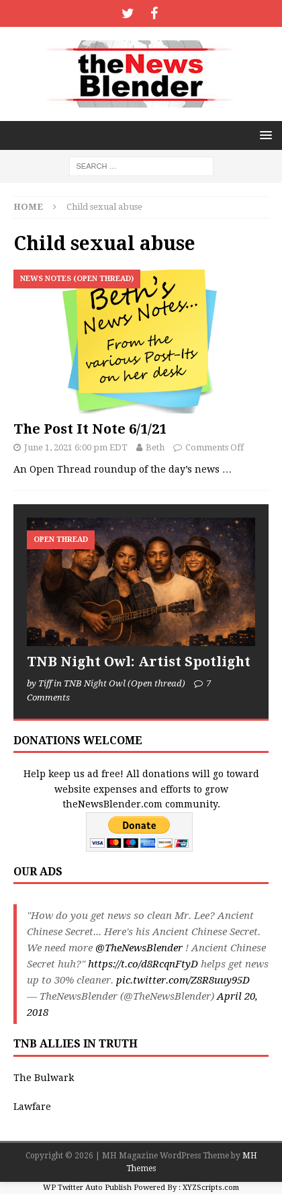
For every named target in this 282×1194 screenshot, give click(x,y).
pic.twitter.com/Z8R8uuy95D (183, 980)
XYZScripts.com (211, 1187)
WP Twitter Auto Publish (87, 1187)
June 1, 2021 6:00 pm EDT (76, 447)
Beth (155, 447)
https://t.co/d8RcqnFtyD (143, 964)
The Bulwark (43, 1077)
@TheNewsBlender (139, 948)
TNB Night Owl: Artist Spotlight (138, 661)
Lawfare (32, 1106)
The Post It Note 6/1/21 (90, 429)
